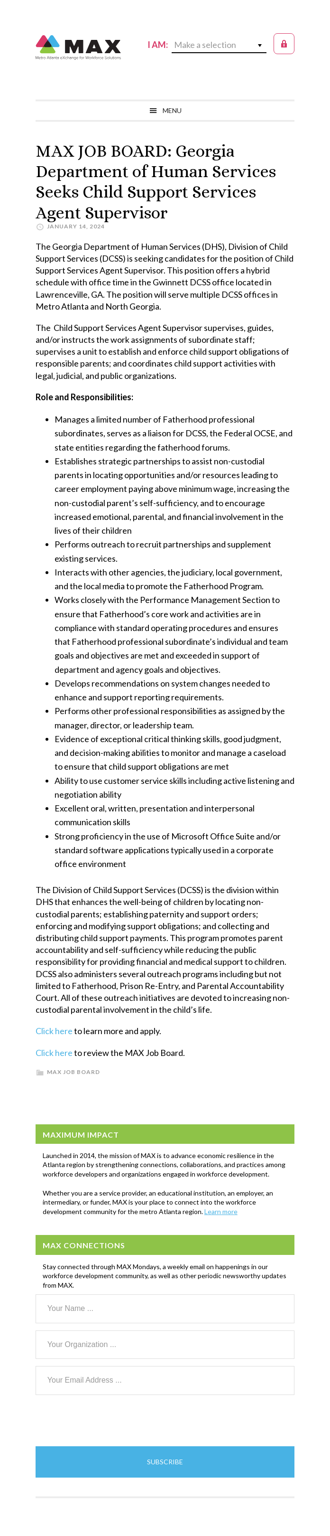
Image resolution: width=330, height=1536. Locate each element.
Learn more (221, 1211)
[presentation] (108, 1420)
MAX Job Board (73, 1071)
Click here (54, 1031)
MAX (78, 47)
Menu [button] (172, 110)
